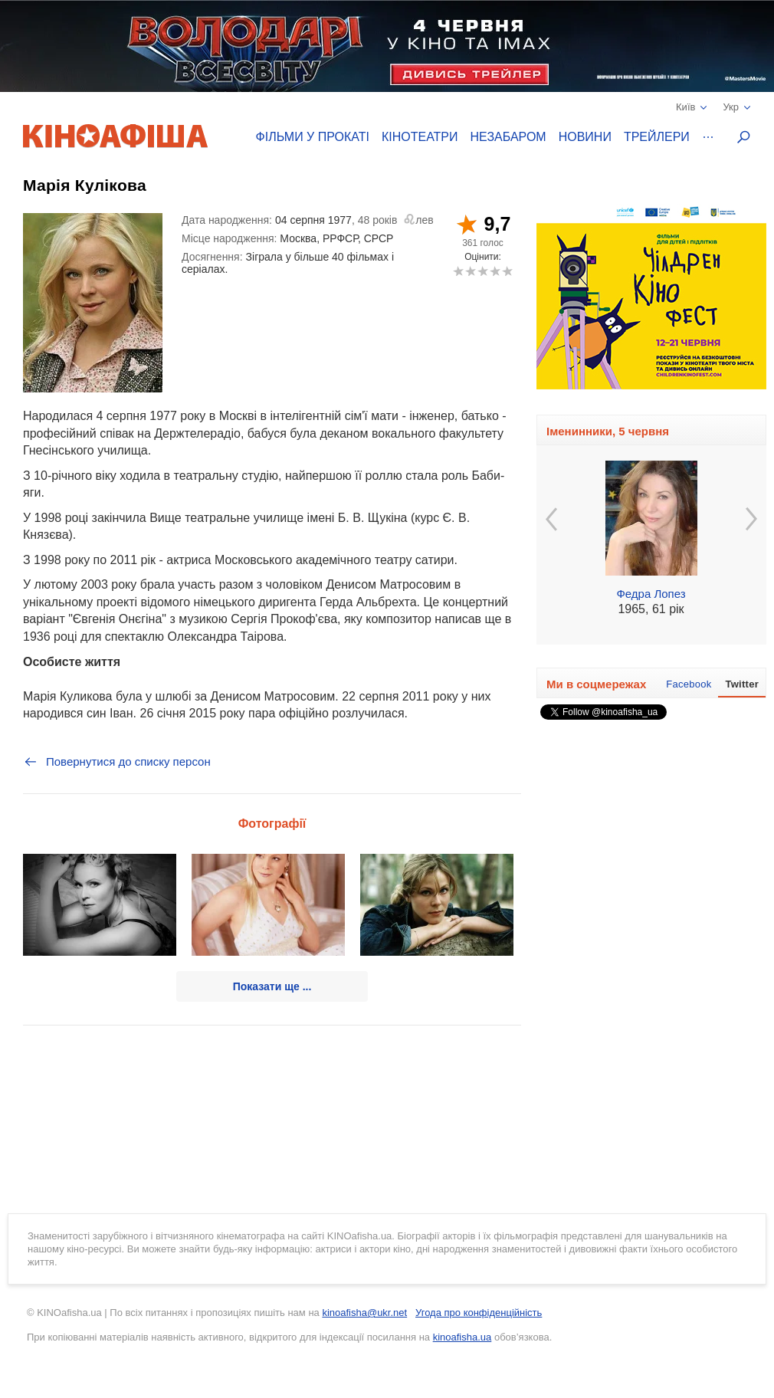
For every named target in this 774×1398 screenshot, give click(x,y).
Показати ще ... (272, 986)
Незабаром (508, 136)
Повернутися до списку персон (117, 762)
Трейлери (657, 136)
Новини (585, 136)
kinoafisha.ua (462, 1337)
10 (507, 271)
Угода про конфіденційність (478, 1312)
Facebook (688, 684)
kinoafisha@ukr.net (364, 1312)
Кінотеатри (420, 136)
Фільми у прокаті (312, 136)
